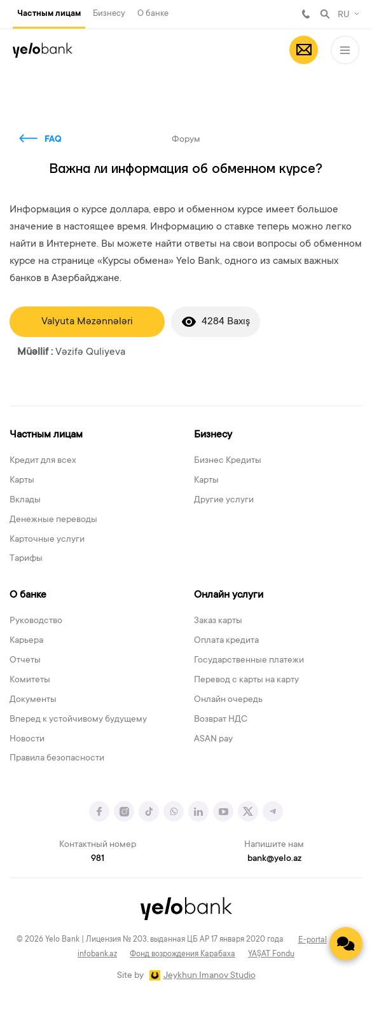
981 (306, 14)
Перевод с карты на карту (246, 680)
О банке (153, 13)
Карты (22, 481)
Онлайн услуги (228, 595)
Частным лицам (49, 14)
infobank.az (97, 954)
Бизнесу (109, 13)
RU (344, 15)
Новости (27, 739)
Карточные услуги (47, 540)
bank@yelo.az (274, 859)
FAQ (53, 140)
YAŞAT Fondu (271, 954)
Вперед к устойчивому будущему (78, 720)
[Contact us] (345, 943)
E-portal (312, 940)
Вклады (25, 500)
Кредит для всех (43, 461)
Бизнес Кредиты (227, 461)
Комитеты (30, 680)
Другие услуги (224, 500)
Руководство (36, 621)
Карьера (26, 641)
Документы (33, 700)
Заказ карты (218, 621)
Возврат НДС (220, 720)
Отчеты (25, 661)
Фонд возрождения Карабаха (182, 954)
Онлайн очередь (228, 700)
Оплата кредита (226, 641)
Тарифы (26, 559)
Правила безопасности (57, 758)
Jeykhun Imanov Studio (209, 976)
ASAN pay (213, 739)
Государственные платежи (249, 661)
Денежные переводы (53, 520)
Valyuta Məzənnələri (87, 321)
